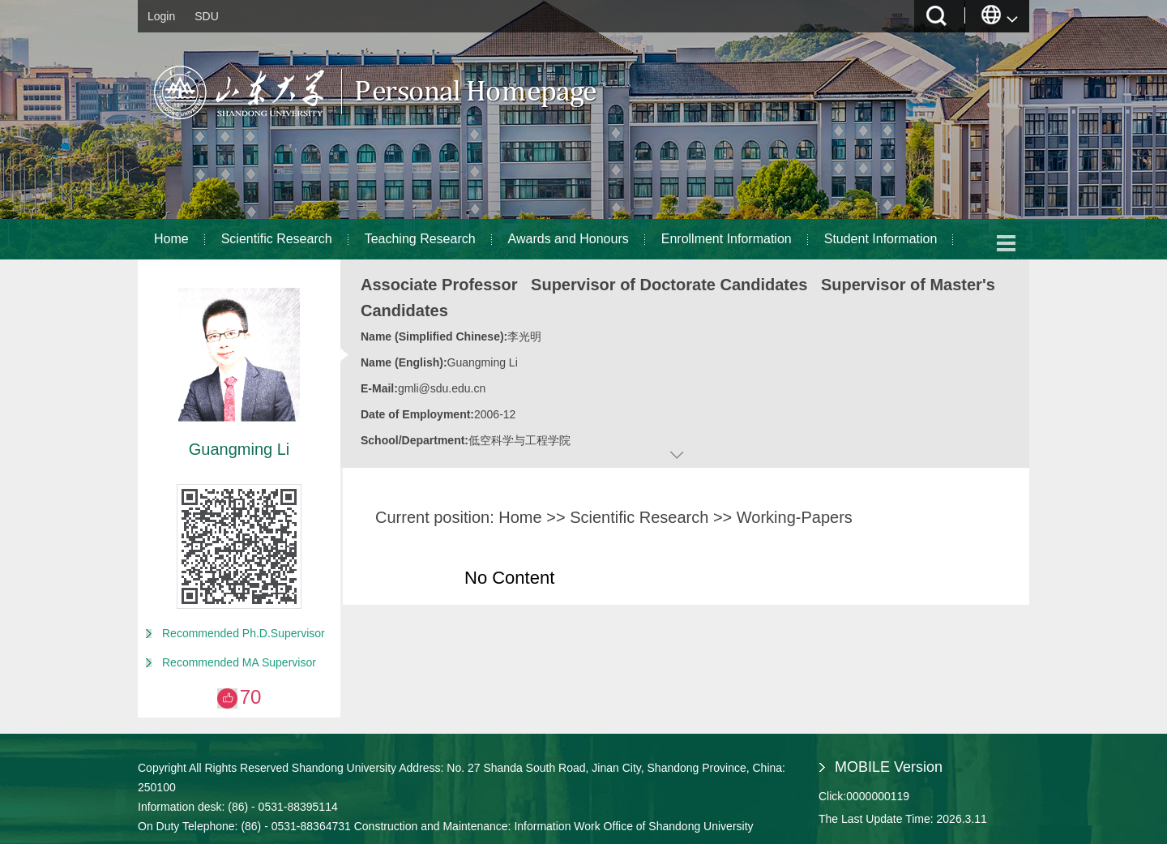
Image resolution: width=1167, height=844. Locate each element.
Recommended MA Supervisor (239, 662)
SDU (206, 16)
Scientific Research (276, 239)
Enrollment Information (726, 239)
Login (161, 16)
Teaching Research (420, 239)
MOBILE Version (889, 767)
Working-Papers (795, 517)
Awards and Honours (568, 239)
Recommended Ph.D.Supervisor (243, 633)
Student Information (881, 239)
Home (171, 239)
